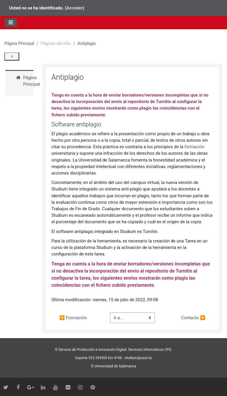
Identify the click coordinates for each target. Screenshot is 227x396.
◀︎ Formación (73, 317)
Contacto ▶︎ (193, 317)
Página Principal (19, 43)
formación (194, 146)
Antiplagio (86, 43)
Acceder (75, 8)
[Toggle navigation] (11, 22)
